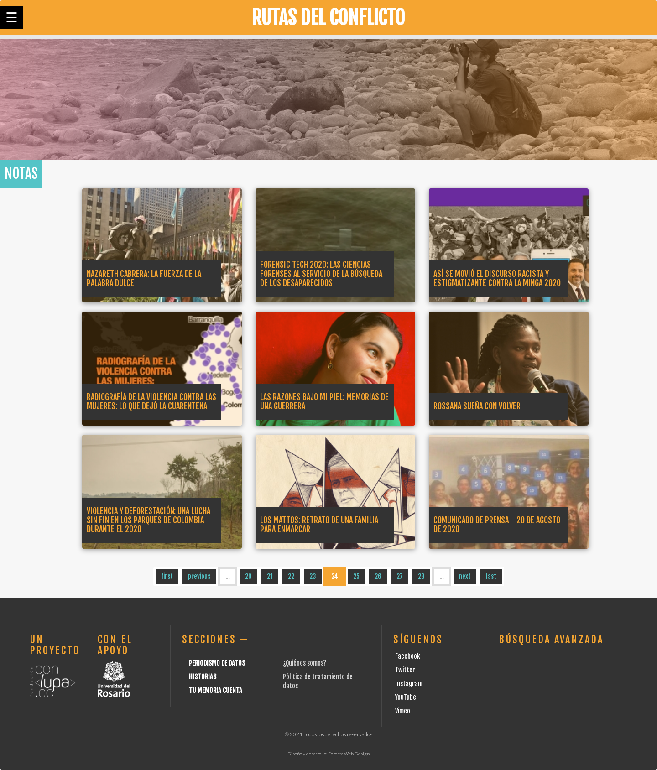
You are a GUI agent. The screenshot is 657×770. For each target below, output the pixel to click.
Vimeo (402, 711)
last (491, 576)
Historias (202, 677)
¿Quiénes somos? (304, 663)
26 (378, 576)
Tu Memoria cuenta (215, 690)
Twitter (405, 670)
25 (356, 576)
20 (248, 576)
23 (312, 576)
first (167, 576)
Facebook (407, 656)
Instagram (408, 683)
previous (199, 576)
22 (291, 576)
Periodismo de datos (217, 663)
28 (421, 576)
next (465, 576)
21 (270, 576)
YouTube (405, 697)
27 (399, 576)
